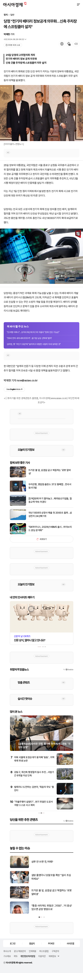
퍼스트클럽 (44, 951)
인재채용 (32, 951)
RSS (15, 956)
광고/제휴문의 (20, 951)
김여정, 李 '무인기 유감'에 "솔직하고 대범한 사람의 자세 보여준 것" (34, 344)
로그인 (12, 943)
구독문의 (55, 951)
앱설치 (32, 943)
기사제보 (7, 956)
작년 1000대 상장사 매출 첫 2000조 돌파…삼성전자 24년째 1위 (50, 514)
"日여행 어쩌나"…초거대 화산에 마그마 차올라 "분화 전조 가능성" (33, 332)
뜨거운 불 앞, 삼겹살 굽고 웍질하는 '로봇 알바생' (49, 472)
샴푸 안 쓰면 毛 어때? (42, 861)
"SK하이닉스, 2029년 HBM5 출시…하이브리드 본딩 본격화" (50, 529)
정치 (6, 15)
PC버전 (51, 943)
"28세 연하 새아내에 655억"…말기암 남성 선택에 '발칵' (29, 338)
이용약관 (42, 956)
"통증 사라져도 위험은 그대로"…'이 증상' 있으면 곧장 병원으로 (51, 907)
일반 (12, 15)
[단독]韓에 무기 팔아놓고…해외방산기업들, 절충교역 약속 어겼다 (50, 500)
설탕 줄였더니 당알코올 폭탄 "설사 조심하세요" (51, 877)
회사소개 (7, 951)
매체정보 (52, 956)
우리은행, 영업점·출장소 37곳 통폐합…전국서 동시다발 (49, 486)
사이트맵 (70, 943)
